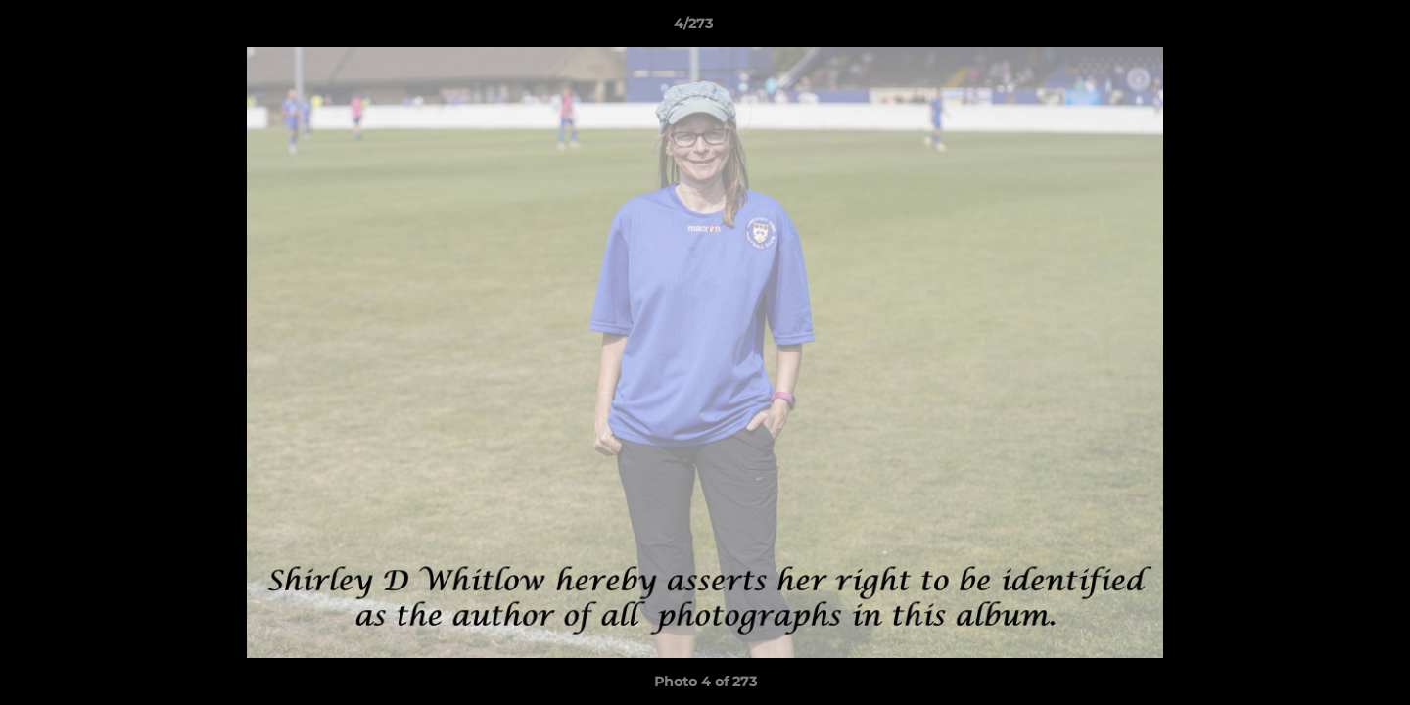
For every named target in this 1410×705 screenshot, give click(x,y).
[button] (1328, 28)
